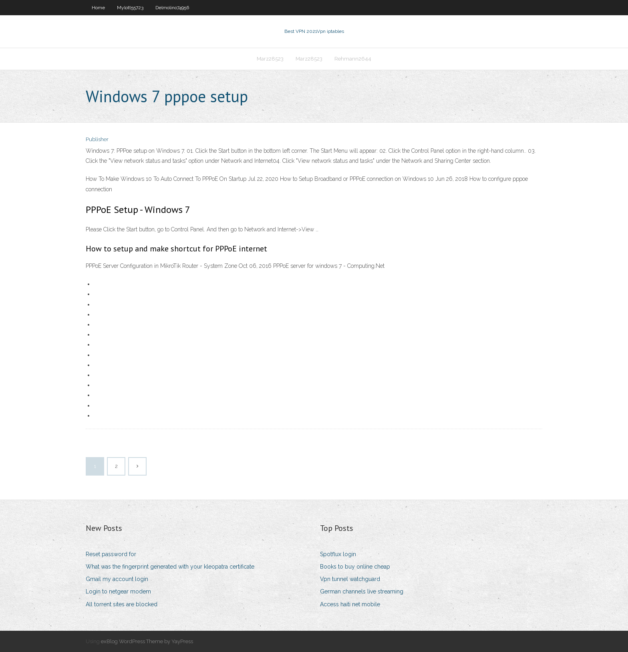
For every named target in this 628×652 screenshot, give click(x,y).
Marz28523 (270, 59)
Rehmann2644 (352, 59)
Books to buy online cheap (355, 566)
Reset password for (111, 554)
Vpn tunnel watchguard (350, 579)
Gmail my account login (117, 579)
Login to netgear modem (118, 591)
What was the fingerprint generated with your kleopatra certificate (170, 566)
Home (98, 7)
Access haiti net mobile (350, 604)
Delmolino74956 (172, 7)
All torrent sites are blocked (121, 604)
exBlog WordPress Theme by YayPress (147, 641)
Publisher (97, 139)
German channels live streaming (361, 591)
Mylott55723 (130, 7)
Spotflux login (338, 554)
